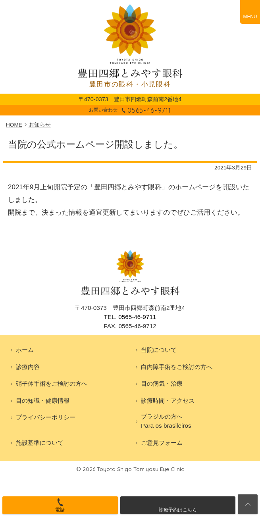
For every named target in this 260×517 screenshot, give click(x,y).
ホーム (25, 349)
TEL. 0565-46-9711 (130, 316)
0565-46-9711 (149, 110)
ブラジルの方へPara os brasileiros (166, 421)
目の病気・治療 (162, 383)
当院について (159, 349)
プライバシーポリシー (45, 417)
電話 (60, 510)
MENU (250, 16)
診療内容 (28, 366)
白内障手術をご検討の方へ (176, 366)
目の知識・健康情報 (42, 400)
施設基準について (40, 442)
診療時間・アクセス (168, 400)
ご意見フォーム (162, 442)
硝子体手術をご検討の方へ (51, 383)
